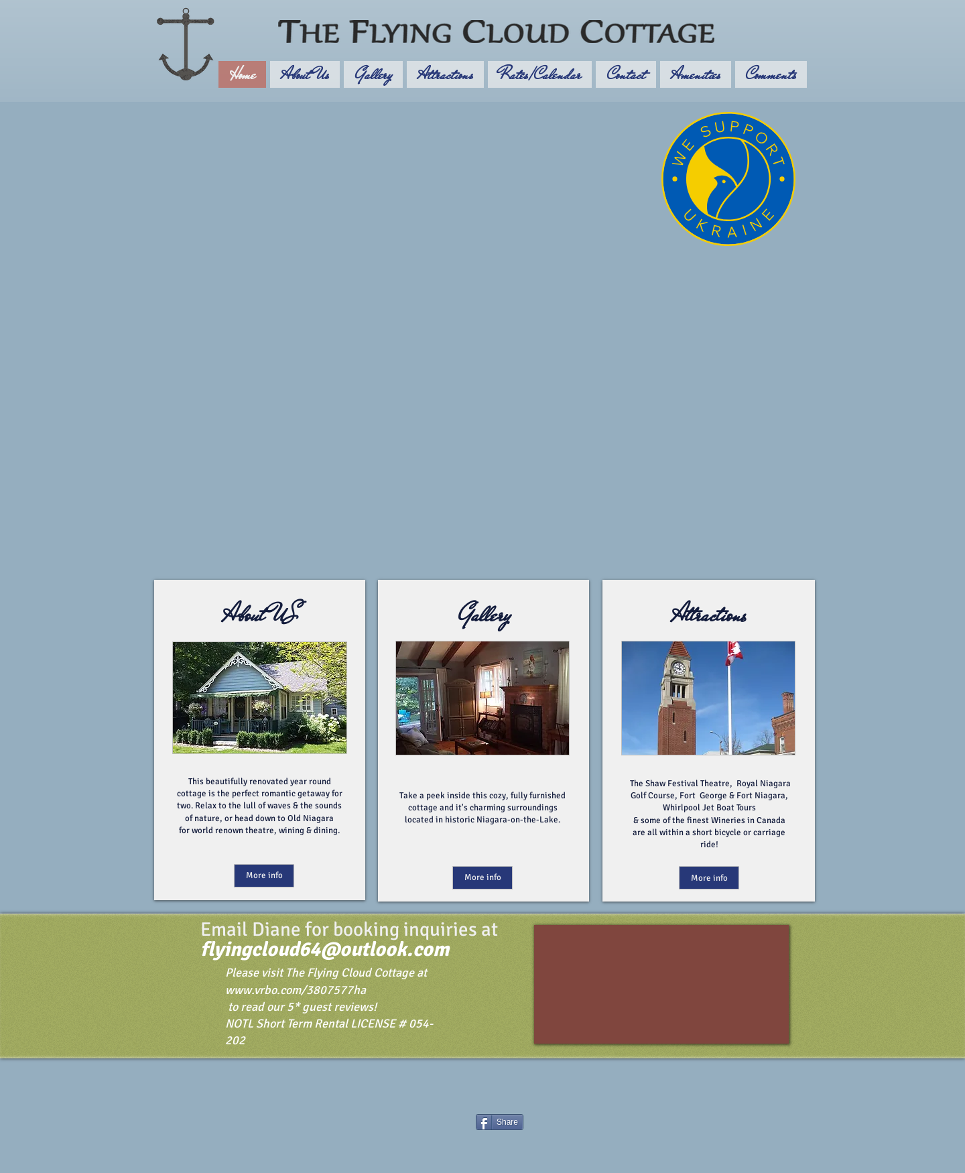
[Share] (499, 1122)
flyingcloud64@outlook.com (324, 949)
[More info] (264, 875)
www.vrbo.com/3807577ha (295, 990)
